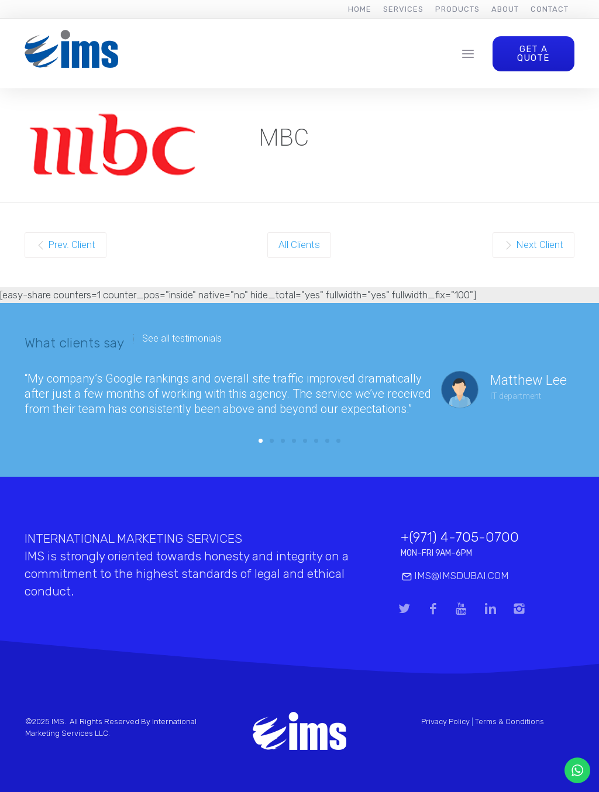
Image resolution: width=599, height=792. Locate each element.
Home (359, 9)
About (505, 9)
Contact (550, 9)
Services (403, 9)
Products (457, 9)
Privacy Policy (445, 721)
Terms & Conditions (509, 721)
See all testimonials (182, 338)
